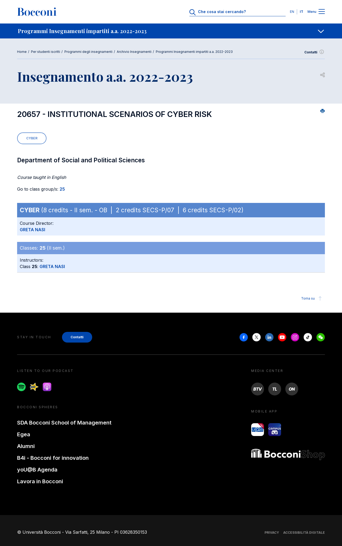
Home (22, 52)
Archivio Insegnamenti (134, 52)
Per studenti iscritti (45, 52)
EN (292, 12)
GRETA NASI (32, 229)
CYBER (31, 138)
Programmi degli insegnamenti (88, 52)
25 (62, 189)
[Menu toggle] (321, 12)
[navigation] (171, 30)
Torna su (312, 298)
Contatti (314, 52)
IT (301, 12)
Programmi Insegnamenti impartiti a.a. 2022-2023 (194, 52)
